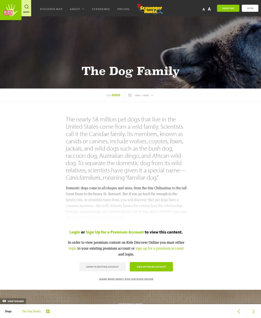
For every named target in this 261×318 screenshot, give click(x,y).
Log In (250, 8)
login (72, 248)
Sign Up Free (228, 8)
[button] (141, 95)
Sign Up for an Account (151, 266)
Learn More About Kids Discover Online (126, 279)
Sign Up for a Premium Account (115, 232)
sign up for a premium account (160, 248)
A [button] (209, 9)
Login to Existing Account (102, 266)
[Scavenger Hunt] (148, 10)
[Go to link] (10, 10)
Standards (101, 9)
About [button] (77, 9)
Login (75, 232)
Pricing (123, 9)
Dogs (116, 95)
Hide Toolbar (13, 301)
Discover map (51, 9)
